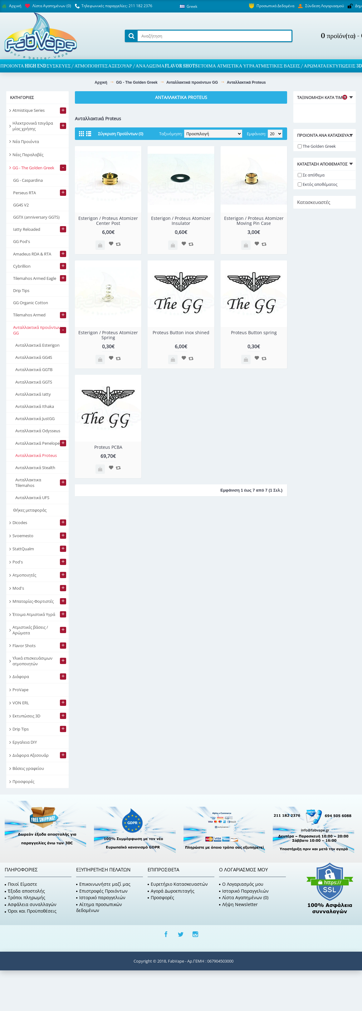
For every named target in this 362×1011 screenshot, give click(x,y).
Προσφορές (161, 897)
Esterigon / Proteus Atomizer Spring (108, 335)
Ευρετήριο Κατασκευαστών (178, 884)
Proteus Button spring (254, 332)
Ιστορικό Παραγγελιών (244, 891)
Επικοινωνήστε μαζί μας (103, 884)
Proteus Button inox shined (181, 332)
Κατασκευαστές (313, 202)
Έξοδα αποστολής (25, 891)
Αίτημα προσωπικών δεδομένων (99, 907)
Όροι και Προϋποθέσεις (30, 911)
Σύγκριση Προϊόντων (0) (120, 133)
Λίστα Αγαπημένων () (243, 897)
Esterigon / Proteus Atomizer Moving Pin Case (254, 220)
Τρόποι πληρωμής (25, 897)
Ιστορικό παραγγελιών (100, 897)
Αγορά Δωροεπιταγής (171, 891)
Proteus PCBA (108, 447)
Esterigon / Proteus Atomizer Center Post (108, 220)
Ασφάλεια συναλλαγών (30, 904)
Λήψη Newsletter (238, 904)
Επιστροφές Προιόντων (102, 891)
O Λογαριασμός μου (241, 884)
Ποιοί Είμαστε (21, 884)
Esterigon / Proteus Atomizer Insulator (181, 220)
